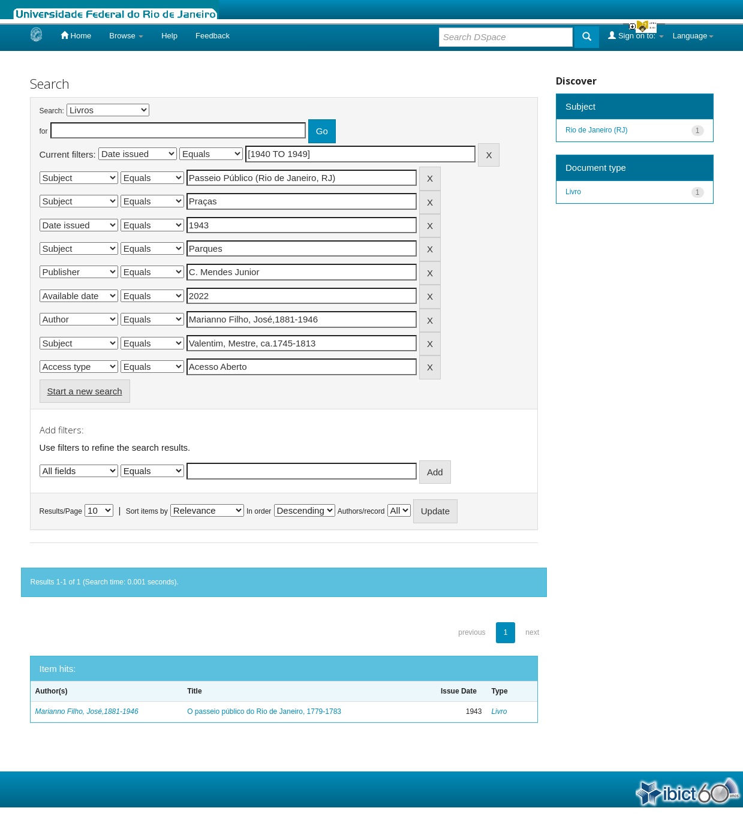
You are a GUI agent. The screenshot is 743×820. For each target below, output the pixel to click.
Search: (52, 111)
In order (258, 511)
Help (169, 35)
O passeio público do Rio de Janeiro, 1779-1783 (264, 711)
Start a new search (84, 391)
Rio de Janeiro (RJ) (596, 130)
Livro (499, 711)
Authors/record (361, 511)
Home (76, 35)
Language (693, 35)
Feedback (212, 35)
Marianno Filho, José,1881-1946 (87, 711)
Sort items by (147, 511)
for (44, 131)
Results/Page (61, 511)
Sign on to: (635, 35)
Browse (126, 35)
